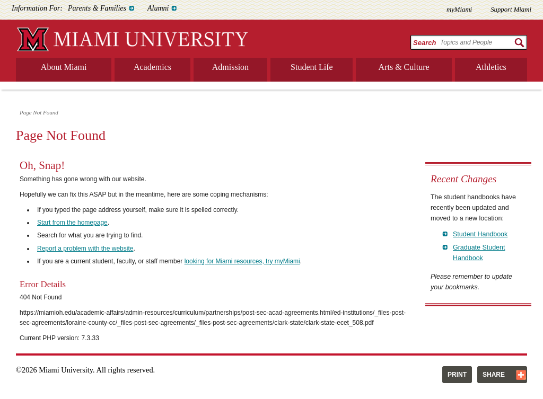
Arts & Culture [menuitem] (404, 67)
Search (424, 42)
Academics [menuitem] (152, 67)
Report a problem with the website (85, 248)
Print (457, 374)
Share (494, 374)
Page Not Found (39, 112)
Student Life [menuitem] (312, 67)
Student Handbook (480, 234)
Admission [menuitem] (230, 67)
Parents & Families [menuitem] (97, 8)
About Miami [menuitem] (64, 67)
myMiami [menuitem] (459, 9)
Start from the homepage (72, 222)
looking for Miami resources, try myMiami (242, 261)
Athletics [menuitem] (491, 67)
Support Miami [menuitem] (511, 9)
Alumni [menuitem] (158, 8)
